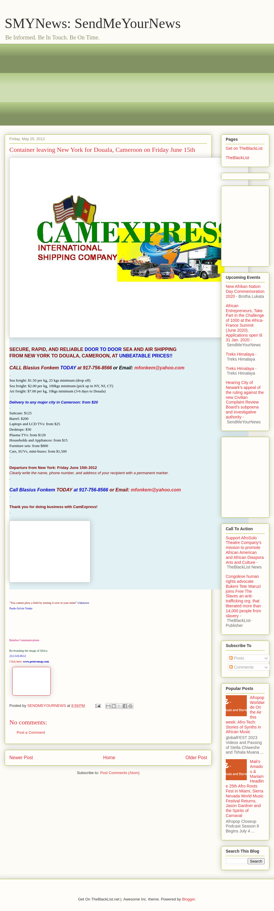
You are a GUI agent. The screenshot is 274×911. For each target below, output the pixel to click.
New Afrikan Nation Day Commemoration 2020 (245, 291)
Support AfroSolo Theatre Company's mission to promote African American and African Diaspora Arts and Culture (245, 550)
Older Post (196, 757)
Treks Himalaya (240, 354)
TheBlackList (237, 157)
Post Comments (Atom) (119, 773)
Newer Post (21, 757)
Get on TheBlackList (244, 148)
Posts (236, 658)
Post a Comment (31, 732)
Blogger (188, 899)
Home (109, 757)
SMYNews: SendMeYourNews (93, 23)
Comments (241, 667)
